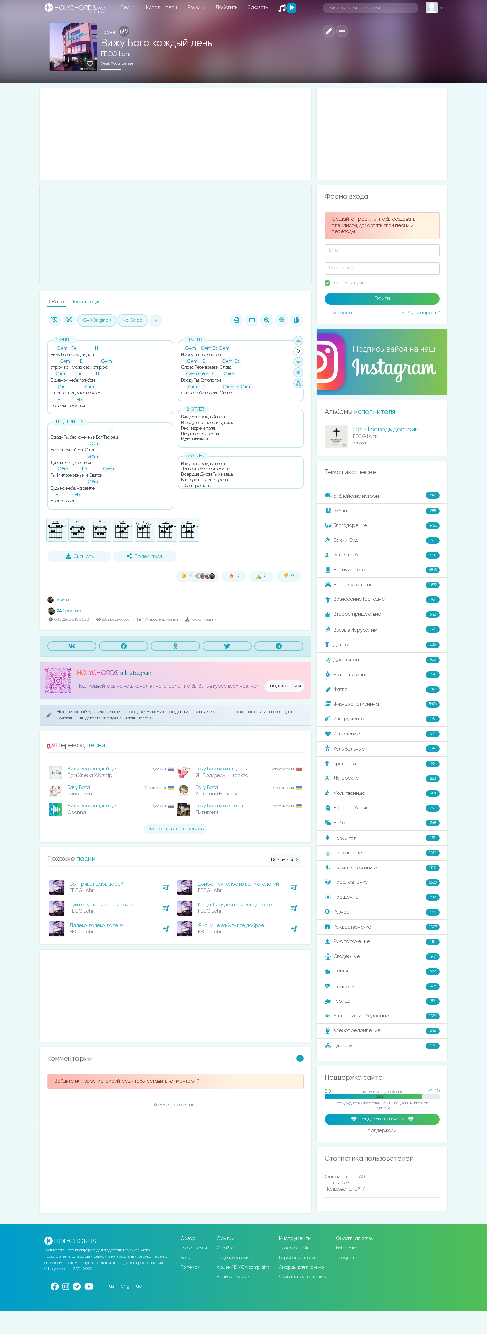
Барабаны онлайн (298, 1257)
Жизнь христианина (382, 704)
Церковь (382, 1046)
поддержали (382, 1131)
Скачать (80, 556)
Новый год (382, 838)
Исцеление (382, 734)
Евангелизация (382, 674)
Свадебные (382, 956)
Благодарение (382, 525)
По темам (190, 1267)
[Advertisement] (176, 134)
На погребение (382, 808)
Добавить (226, 7)
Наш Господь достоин (385, 429)
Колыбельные (382, 748)
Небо (382, 823)
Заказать (258, 7)
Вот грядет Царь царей (96, 884)
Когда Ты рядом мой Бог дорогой (235, 904)
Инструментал (382, 719)
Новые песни (193, 1248)
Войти (382, 298)
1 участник (69, 610)
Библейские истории (382, 495)
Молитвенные (382, 793)
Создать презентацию (302, 1276)
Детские (382, 645)
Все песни (285, 860)
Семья (382, 971)
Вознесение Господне (382, 599)
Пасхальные (382, 853)
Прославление (382, 882)
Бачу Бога (79, 787)
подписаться (285, 686)
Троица (382, 1001)
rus (110, 1286)
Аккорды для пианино (301, 1267)
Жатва (382, 689)
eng (125, 1286)
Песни (128, 7)
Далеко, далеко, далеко (96, 925)
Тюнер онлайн (294, 1248)
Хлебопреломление (382, 1031)
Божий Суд (382, 540)
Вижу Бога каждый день (94, 769)
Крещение (382, 764)
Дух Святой (382, 660)
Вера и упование (382, 585)
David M (58, 600)
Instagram (346, 1248)
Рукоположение (382, 942)
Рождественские (382, 927)
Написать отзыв (233, 1276)
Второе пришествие (382, 614)
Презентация (86, 301)
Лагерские (382, 778)
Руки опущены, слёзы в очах (102, 904)
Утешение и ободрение (382, 1016)
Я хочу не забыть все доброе (231, 925)
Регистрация (339, 312)
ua (139, 1286)
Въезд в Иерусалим (382, 629)
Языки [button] (194, 7)
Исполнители (161, 7)
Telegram (346, 1257)
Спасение (382, 986)
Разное (382, 912)
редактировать (187, 711)
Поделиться (144, 556)
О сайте (225, 1248)
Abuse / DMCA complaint (243, 1267)
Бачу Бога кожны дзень (221, 769)
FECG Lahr (116, 54)
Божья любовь (382, 555)
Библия (382, 511)
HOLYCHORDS (98, 673)
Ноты (185, 1257)
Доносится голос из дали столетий (238, 884)
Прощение (382, 897)
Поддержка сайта (235, 1257)
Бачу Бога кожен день (220, 805)
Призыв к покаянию (382, 868)
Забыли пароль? (420, 312)
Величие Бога (382, 570)
